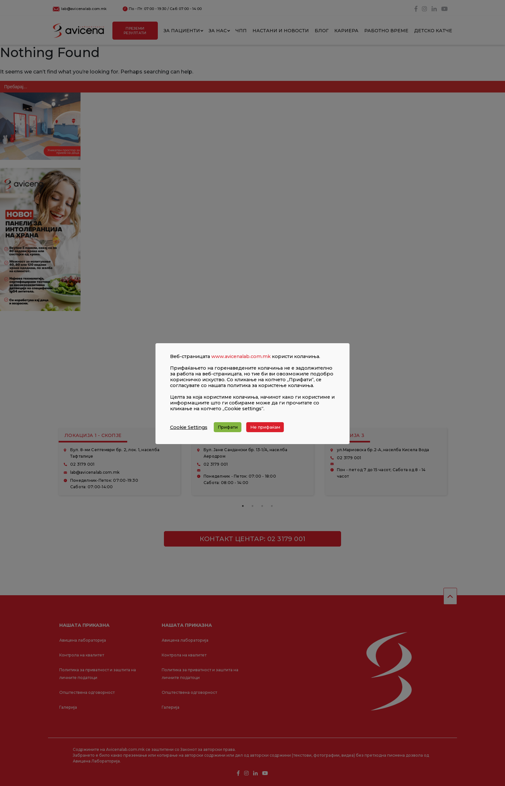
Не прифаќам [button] (265, 427)
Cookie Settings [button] (188, 427)
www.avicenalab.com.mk (241, 356)
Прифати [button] (228, 427)
